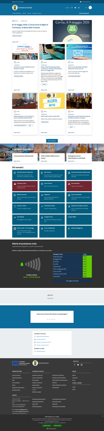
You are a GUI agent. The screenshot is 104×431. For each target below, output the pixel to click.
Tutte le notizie (52, 141)
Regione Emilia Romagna (18, 2)
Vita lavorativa (35, 380)
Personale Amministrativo (18, 387)
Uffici (13, 380)
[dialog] (52, 423)
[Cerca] (90, 7)
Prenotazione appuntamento (38, 399)
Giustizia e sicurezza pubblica (59, 377)
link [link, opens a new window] (65, 422)
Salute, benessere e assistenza (59, 385)
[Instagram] (78, 7)
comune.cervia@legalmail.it (21, 409)
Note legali (54, 404)
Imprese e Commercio (37, 382)
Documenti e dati (16, 390)
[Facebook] (71, 7)
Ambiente (54, 382)
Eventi (73, 389)
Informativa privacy (56, 401)
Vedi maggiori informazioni (72, 281)
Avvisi (73, 380)
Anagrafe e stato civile (37, 375)
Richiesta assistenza (37, 406)
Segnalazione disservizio (37, 401)
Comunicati (75, 377)
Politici (13, 385)
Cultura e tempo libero (37, 377)
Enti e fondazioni (16, 382)
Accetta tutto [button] (46, 425)
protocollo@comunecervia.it (22, 411)
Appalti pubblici (35, 385)
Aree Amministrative (17, 377)
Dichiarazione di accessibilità (58, 406)
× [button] (102, 416)
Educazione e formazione (58, 375)
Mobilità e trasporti (36, 392)
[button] (52, 428)
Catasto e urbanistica (37, 387)
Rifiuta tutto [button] (57, 425)
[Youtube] (74, 7)
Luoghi (73, 387)
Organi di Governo (16, 375)
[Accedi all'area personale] (85, 1)
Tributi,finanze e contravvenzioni (59, 380)
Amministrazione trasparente (59, 399)
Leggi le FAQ (35, 404)
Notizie (16, 21)
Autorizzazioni (55, 387)
